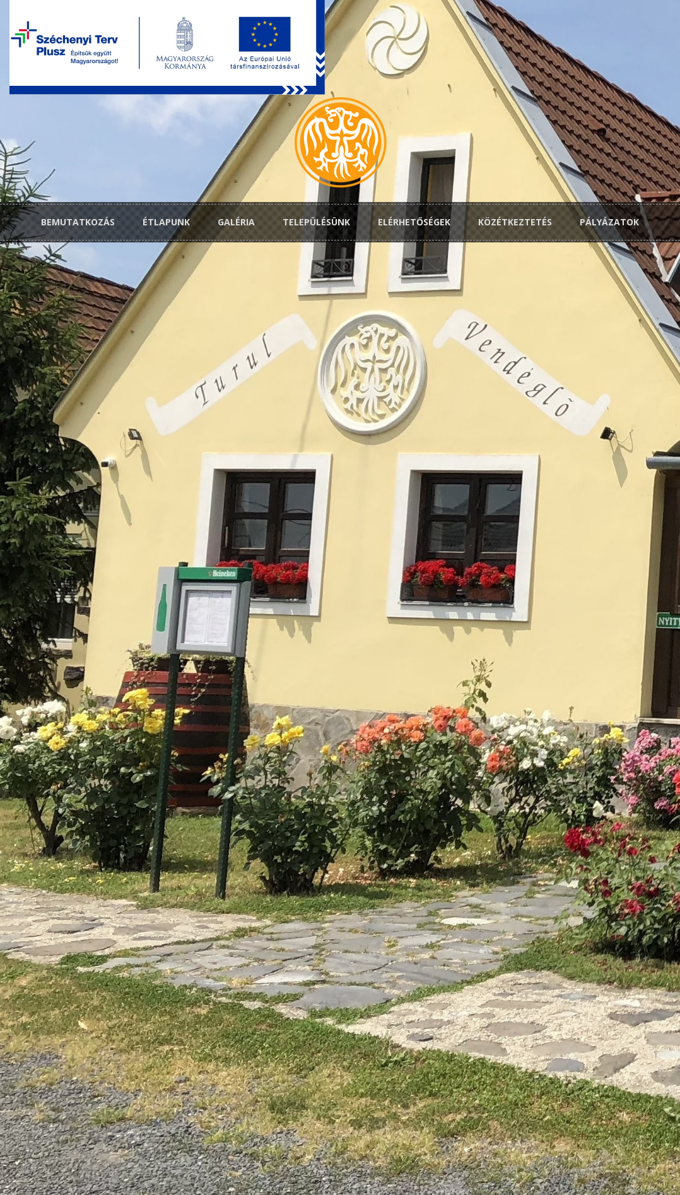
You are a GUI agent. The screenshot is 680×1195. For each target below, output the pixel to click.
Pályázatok (609, 222)
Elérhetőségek (414, 222)
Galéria (236, 222)
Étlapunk (166, 222)
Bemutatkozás (78, 222)
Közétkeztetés (515, 222)
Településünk (316, 222)
